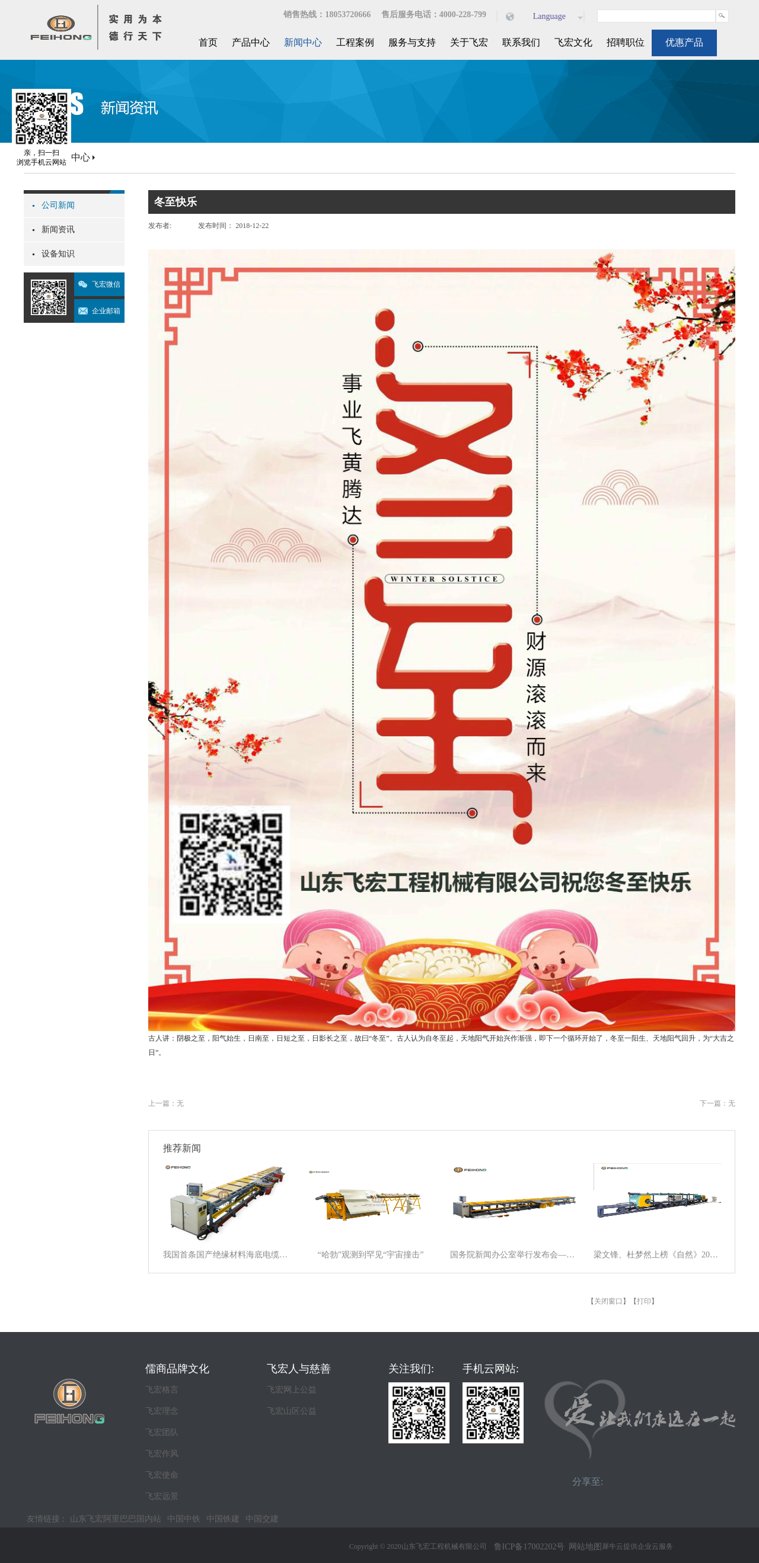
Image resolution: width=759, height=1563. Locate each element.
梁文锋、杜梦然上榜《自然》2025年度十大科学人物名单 (658, 1254)
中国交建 (262, 1518)
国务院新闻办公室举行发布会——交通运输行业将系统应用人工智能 (514, 1254)
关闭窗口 (608, 1301)
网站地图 (583, 1546)
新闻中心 (71, 157)
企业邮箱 (106, 311)
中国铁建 (223, 1518)
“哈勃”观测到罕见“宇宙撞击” (371, 1254)
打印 (644, 1301)
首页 (208, 42)
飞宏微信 (106, 284)
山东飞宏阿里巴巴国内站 (115, 1518)
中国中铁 (183, 1518)
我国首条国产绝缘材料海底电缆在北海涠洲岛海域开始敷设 (227, 1254)
